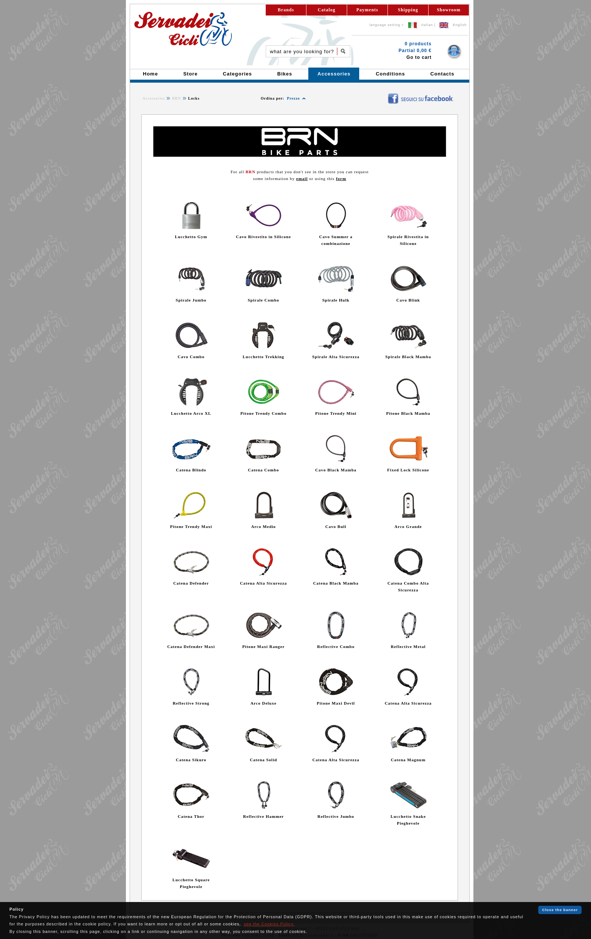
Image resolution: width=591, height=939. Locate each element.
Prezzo (293, 98)
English (460, 25)
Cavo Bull (335, 526)
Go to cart (419, 57)
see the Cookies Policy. (269, 924)
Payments (367, 9)
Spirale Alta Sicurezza (336, 356)
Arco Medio (263, 526)
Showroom (449, 9)
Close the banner (560, 910)
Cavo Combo (191, 356)
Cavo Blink (408, 300)
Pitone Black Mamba (408, 413)
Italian (427, 25)
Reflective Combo (335, 646)
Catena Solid (263, 759)
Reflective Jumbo (335, 816)
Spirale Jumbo (191, 300)
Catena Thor (191, 816)
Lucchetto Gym (191, 236)
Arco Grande (408, 526)
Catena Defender (191, 583)
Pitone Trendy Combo (263, 413)
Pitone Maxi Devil (336, 703)
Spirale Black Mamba (408, 356)
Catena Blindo (191, 470)
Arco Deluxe (263, 703)
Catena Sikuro (191, 759)
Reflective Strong (191, 703)
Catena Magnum (408, 759)
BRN (176, 98)
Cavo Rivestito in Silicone (263, 236)
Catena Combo (263, 470)
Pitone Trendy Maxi (191, 526)
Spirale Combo (263, 300)
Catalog (326, 9)
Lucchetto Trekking (264, 356)
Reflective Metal (408, 646)
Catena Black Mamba (336, 583)
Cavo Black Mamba (336, 470)
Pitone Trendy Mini (336, 413)
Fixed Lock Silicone (408, 470)
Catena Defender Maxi (191, 646)
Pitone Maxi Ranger (263, 646)
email (302, 178)
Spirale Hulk (335, 300)
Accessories (153, 98)
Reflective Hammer (263, 816)
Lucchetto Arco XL (191, 413)
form (341, 178)
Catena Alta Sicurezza (263, 583)
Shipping (408, 9)
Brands (286, 9)
